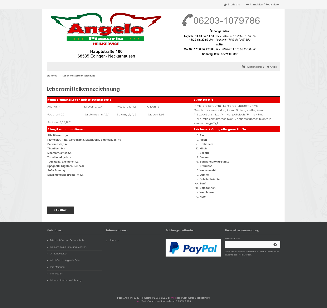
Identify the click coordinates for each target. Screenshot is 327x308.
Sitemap (112, 240)
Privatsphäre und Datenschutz (65, 240)
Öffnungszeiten (57, 253)
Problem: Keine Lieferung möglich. (67, 247)
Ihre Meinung (56, 267)
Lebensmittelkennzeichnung (64, 280)
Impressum (55, 273)
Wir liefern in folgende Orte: (63, 260)
